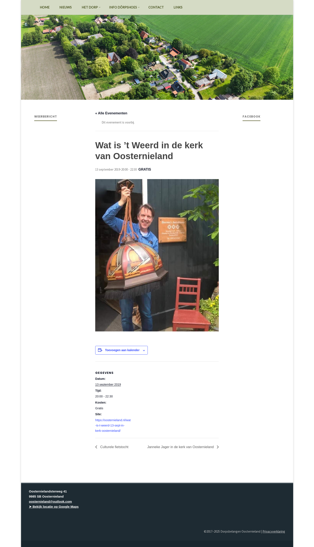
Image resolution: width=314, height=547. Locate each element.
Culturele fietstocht (113, 447)
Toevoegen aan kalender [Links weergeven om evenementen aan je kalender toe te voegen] (122, 350)
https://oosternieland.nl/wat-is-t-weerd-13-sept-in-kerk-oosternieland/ (113, 425)
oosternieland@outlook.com (50, 501)
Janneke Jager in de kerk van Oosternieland (181, 447)
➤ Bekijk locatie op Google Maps (54, 506)
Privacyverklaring (274, 531)
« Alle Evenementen (111, 113)
